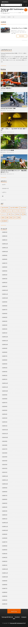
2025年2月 (4, 282)
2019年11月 (5, 526)
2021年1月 (4, 472)
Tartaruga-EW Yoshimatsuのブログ (12, 10)
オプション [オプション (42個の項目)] (8, 210)
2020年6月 (4, 499)
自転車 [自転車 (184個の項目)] (3, 217)
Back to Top (14, 611)
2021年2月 (4, 468)
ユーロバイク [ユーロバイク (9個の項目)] (22, 210)
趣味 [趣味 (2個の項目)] (7, 217)
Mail (14, 618)
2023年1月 (4, 379)
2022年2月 (4, 422)
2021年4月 (4, 460)
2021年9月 (4, 441)
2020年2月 (4, 515)
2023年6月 (4, 360)
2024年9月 (4, 302)
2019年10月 (5, 530)
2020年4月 (4, 507)
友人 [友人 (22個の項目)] (13, 214)
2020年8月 (4, 491)
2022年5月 (4, 410)
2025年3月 (4, 278)
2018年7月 (4, 588)
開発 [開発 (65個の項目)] (19, 217)
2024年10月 (5, 298)
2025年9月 (4, 255)
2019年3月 (4, 557)
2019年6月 (4, 545)
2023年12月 (5, 336)
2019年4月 (4, 553)
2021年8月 (4, 445)
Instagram (23, 617)
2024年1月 (4, 332)
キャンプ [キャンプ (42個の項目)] (15, 210)
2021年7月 (4, 449)
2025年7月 (4, 263)
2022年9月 (4, 394)
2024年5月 (4, 317)
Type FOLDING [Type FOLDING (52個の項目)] (5, 207)
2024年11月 (5, 294)
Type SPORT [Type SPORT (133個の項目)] (23, 207)
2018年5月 (4, 596)
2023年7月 (4, 356)
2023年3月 (4, 371)
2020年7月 (4, 495)
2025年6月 (4, 267)
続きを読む (21, 36)
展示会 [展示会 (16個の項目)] (17, 214)
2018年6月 (4, 592)
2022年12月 (5, 383)
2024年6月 (4, 313)
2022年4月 (4, 414)
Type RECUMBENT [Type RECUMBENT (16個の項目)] (14, 207)
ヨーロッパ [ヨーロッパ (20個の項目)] (4, 214)
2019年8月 (4, 538)
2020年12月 (5, 476)
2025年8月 (4, 259)
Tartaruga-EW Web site (7, 617)
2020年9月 (4, 487)
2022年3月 (4, 418)
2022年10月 (5, 391)
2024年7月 (4, 309)
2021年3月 (4, 464)
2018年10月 (5, 576)
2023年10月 (5, 344)
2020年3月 (4, 511)
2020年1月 (4, 518)
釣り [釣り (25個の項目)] (15, 217)
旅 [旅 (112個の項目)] (21, 214)
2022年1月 (4, 425)
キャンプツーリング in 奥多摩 (7, 150)
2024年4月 (4, 321)
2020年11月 (5, 480)
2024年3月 (4, 325)
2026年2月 (4, 236)
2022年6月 (4, 406)
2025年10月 (5, 251)
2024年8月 (4, 305)
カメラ (3, 184)
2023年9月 (4, 348)
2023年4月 (4, 367)
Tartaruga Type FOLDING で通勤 (8, 108)
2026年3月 (4, 232)
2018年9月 (4, 580)
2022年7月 (4, 402)
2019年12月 (5, 522)
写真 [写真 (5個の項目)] (9, 214)
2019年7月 (4, 542)
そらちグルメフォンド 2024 (19, 28)
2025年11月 (5, 247)
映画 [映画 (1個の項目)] (25, 214)
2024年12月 (5, 290)
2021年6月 (4, 453)
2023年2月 (4, 375)
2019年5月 (4, 549)
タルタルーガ (21, 30)
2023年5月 (4, 363)
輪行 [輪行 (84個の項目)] (11, 217)
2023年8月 (4, 352)
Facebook (17, 617)
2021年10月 (5, 437)
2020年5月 (4, 503)
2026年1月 (4, 240)
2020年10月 (5, 484)
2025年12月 (5, 243)
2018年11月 (5, 573)
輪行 (15, 33)
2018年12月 (5, 569)
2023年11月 (5, 340)
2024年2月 (4, 329)
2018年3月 (4, 604)
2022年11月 (5, 387)
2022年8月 (4, 398)
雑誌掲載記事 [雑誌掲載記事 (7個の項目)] (4, 220)
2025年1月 (4, 286)
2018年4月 (4, 600)
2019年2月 (4, 561)
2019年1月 (4, 565)
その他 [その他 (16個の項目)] (3, 210)
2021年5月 (4, 456)
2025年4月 (4, 274)
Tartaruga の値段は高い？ (6, 88)
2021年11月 (5, 433)
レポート (4, 192)
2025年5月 (4, 271)
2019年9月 (4, 534)
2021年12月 (5, 429)
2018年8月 (4, 584)
